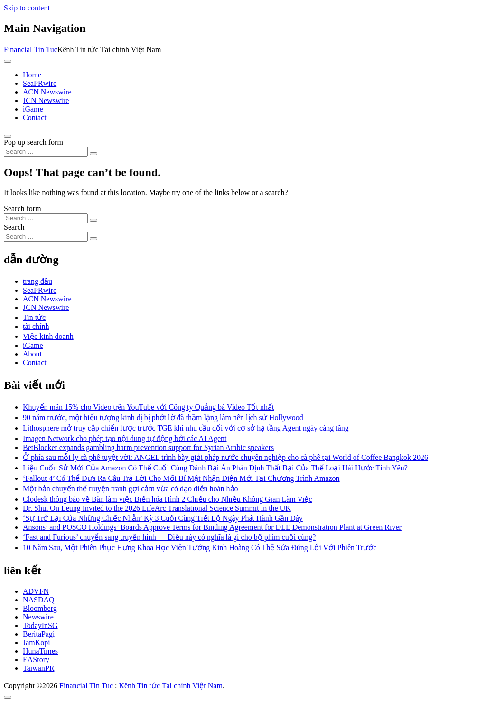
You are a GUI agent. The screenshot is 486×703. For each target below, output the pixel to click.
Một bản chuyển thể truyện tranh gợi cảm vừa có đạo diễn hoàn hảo (130, 489)
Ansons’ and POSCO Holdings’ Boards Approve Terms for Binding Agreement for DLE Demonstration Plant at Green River (212, 527)
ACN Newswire (47, 92)
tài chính (36, 326)
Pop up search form (33, 142)
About (32, 354)
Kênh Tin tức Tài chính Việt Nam (170, 686)
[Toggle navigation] (7, 61)
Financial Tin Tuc (30, 50)
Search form (22, 209)
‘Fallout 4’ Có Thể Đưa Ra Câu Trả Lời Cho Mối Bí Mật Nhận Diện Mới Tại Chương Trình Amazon (181, 478)
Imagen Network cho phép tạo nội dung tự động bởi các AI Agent (124, 438)
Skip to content (27, 8)
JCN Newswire (46, 100)
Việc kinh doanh (48, 336)
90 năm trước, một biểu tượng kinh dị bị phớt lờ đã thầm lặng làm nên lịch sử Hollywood (163, 417)
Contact (35, 117)
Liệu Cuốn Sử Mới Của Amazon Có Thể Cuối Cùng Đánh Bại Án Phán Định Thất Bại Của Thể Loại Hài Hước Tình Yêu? (215, 468)
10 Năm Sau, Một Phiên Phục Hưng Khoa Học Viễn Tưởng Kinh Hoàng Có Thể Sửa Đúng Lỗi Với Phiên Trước (199, 548)
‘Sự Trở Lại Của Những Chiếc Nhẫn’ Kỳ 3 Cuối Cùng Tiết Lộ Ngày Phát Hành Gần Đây (163, 518)
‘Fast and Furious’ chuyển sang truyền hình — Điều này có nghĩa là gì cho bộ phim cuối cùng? (169, 537)
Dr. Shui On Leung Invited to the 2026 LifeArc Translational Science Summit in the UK (157, 508)
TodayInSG (40, 625)
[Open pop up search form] (7, 136)
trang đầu (37, 281)
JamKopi (36, 642)
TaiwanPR (38, 668)
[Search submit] (93, 153)
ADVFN (36, 591)
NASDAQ (39, 600)
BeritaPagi (39, 634)
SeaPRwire (39, 83)
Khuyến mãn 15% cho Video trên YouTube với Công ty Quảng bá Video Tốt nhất (148, 407)
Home (32, 75)
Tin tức (34, 317)
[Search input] (46, 152)
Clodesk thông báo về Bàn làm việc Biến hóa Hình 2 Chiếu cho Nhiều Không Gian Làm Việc (167, 499)
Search (14, 227)
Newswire (38, 617)
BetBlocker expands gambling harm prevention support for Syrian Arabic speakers (148, 447)
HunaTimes (40, 651)
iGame (33, 109)
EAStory (36, 660)
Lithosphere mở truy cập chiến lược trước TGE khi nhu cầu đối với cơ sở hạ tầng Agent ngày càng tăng (186, 428)
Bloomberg (40, 608)
